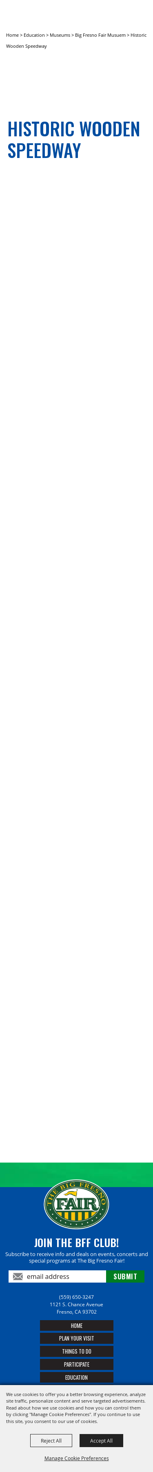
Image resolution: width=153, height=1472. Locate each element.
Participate (76, 1364)
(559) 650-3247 (76, 1297)
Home (12, 35)
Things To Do (76, 1351)
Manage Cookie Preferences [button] (76, 1458)
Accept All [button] (101, 1440)
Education (34, 35)
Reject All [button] (51, 1440)
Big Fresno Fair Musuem (100, 35)
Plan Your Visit (76, 1338)
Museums (60, 35)
